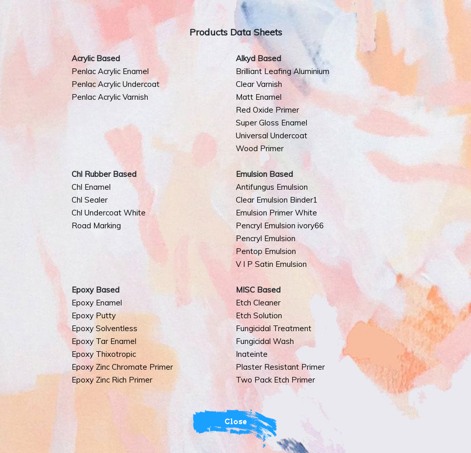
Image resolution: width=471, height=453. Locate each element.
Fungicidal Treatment (273, 328)
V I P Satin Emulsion (271, 264)
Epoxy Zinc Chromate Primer (122, 367)
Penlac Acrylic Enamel (110, 71)
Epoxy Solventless (104, 328)
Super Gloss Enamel (271, 123)
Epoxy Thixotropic (104, 354)
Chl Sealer (90, 200)
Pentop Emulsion (266, 251)
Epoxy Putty (94, 315)
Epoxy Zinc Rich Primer (112, 380)
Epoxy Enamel (97, 302)
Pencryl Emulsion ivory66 (280, 225)
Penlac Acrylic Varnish (110, 97)
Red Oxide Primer (267, 110)
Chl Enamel (91, 187)
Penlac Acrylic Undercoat (116, 84)
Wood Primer (260, 148)
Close (235, 422)
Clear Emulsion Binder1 (277, 200)
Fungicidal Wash (265, 341)
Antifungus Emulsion (272, 187)
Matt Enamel (259, 97)
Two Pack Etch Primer (275, 380)
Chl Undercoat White (109, 213)
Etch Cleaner (258, 302)
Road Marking (96, 225)
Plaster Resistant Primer (280, 367)
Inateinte (252, 354)
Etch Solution (259, 315)
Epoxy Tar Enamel (104, 341)
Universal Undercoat (271, 135)
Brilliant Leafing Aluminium (282, 71)
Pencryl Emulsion (265, 238)
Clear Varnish (259, 84)
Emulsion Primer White (276, 213)
